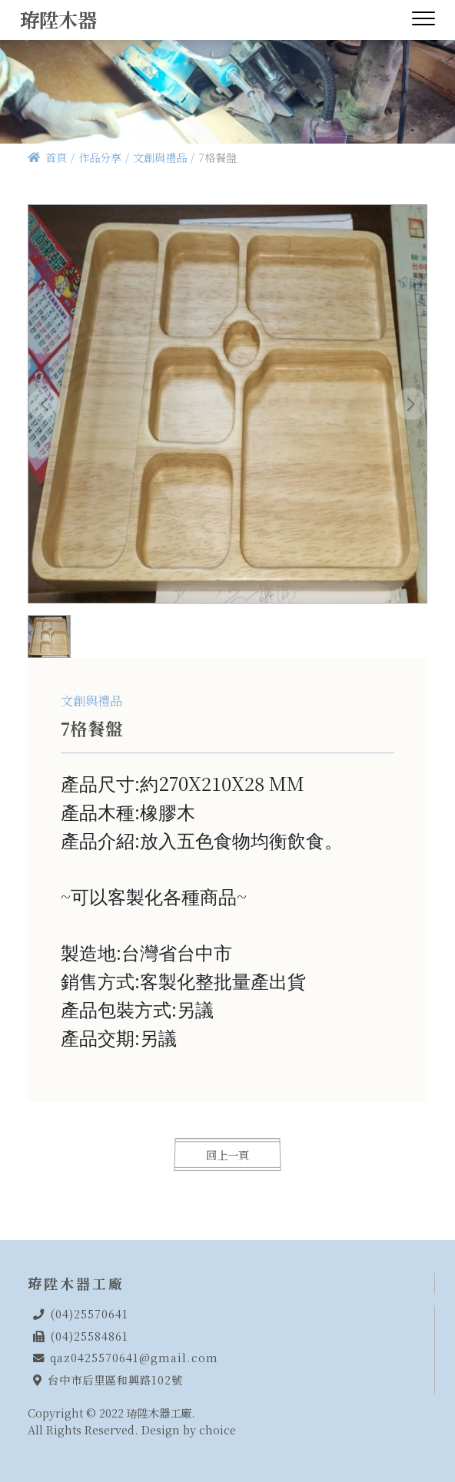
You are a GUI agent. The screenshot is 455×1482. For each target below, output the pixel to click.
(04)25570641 (89, 1313)
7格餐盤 (217, 157)
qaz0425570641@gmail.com (134, 1357)
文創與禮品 (160, 157)
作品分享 (99, 157)
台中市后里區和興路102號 (115, 1379)
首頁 (56, 157)
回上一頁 (228, 1154)
